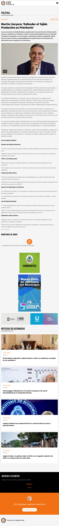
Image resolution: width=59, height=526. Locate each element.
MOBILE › (29, 484)
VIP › (29, 488)
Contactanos (29, 510)
